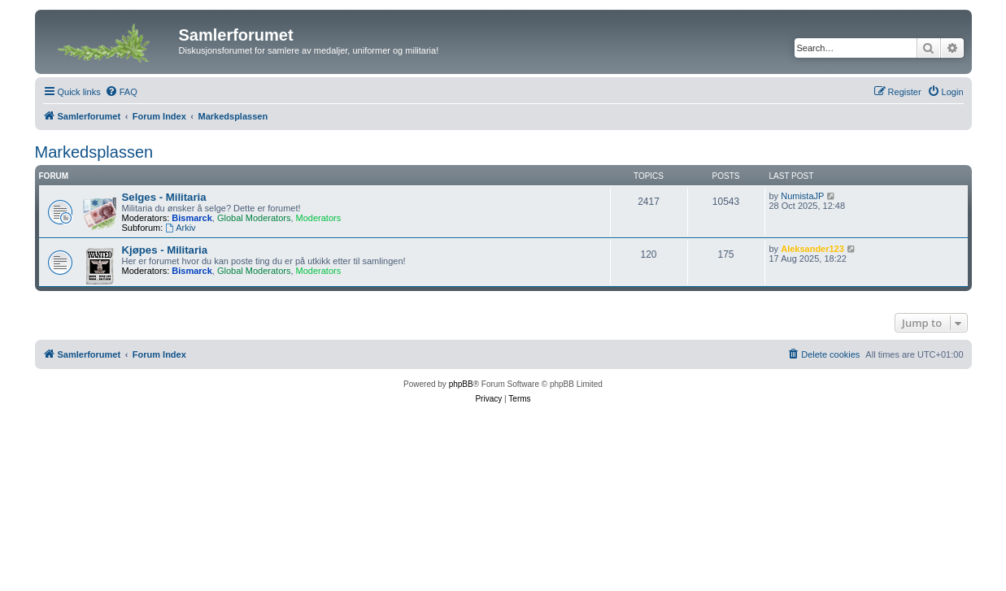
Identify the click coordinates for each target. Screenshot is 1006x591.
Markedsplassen (94, 152)
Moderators (319, 218)
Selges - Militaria (164, 197)
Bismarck (192, 218)
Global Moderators (254, 218)
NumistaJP (802, 196)
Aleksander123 (812, 249)
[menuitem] (121, 92)
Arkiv (180, 227)
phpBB (461, 384)
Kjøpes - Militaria (165, 250)
